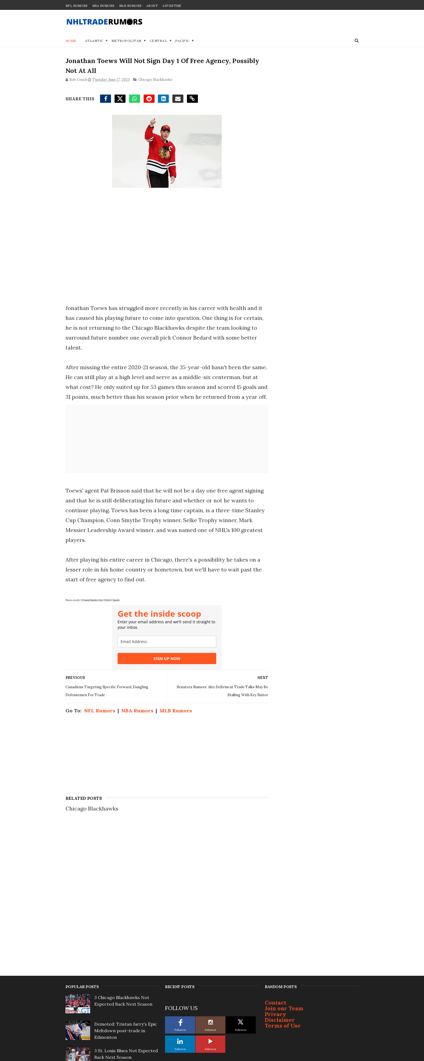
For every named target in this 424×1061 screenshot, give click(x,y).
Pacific (182, 41)
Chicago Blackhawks (155, 80)
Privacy (275, 873)
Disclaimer (280, 878)
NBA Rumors (103, 6)
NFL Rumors (76, 6)
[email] (165, 652)
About (152, 6)
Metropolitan (126, 41)
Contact (275, 861)
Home (71, 41)
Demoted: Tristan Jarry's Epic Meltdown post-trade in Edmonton (125, 889)
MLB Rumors (130, 6)
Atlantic (94, 41)
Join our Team (284, 867)
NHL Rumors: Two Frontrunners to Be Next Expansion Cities (120, 1022)
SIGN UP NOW (165, 668)
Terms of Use (283, 884)
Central (158, 41)
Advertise (172, 6)
